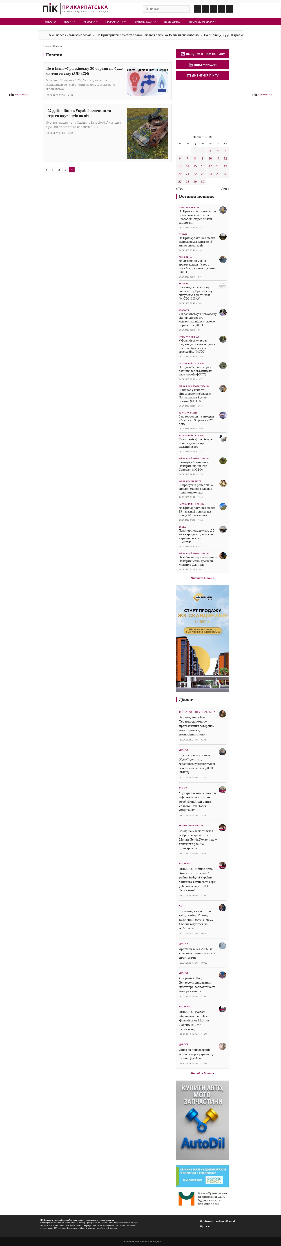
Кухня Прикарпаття (190, 481)
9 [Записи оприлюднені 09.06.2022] (202, 158)
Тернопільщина (144, 21)
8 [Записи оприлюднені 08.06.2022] (195, 158)
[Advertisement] (203, 106)
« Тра (179, 189)
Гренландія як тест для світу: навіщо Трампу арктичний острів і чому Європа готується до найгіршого (196, 919)
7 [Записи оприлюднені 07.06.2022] (187, 158)
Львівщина (172, 21)
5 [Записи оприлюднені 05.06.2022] (225, 151)
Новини (69, 21)
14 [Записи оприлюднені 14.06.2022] (187, 166)
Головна (50, 21)
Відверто (185, 863)
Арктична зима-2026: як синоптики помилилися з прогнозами (197, 953)
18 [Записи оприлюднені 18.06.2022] (217, 166)
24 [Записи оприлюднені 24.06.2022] (210, 174)
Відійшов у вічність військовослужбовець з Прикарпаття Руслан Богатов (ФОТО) (195, 395)
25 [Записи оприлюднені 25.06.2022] (217, 174)
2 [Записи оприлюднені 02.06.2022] (202, 151)
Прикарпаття (115, 21)
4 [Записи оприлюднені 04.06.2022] (218, 151)
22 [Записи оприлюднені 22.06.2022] (195, 174)
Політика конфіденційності (217, 1221)
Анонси (183, 283)
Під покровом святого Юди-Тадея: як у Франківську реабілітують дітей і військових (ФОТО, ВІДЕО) (197, 763)
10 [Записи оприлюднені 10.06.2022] (210, 158)
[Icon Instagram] (205, 9)
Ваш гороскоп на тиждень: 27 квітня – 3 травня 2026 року (197, 420)
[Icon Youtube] (229, 9)
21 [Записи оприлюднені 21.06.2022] (187, 174)
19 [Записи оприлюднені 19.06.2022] (225, 166)
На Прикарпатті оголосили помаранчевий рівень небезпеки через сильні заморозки (197, 217)
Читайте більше (202, 578)
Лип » (225, 189)
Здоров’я (184, 310)
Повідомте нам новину (203, 54)
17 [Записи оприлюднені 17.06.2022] (210, 166)
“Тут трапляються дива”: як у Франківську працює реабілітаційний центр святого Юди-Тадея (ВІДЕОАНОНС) (198, 801)
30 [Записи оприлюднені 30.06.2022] (202, 182)
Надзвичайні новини (192, 363)
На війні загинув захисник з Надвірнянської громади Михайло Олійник (198, 560)
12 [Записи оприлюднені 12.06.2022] (225, 158)
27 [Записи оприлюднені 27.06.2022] (180, 182)
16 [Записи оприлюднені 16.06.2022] (202, 166)
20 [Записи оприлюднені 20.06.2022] (180, 174)
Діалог (186, 699)
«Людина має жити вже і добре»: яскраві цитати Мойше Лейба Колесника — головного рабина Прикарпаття (198, 839)
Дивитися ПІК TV (202, 75)
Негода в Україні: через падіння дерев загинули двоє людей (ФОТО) (195, 370)
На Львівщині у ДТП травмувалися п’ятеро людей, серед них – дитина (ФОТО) (197, 266)
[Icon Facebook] (197, 9)
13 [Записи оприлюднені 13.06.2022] (180, 166)
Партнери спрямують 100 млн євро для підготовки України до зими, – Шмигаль (196, 536)
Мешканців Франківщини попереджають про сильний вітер (196, 443)
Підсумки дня (203, 65)
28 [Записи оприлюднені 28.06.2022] (187, 182)
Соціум (183, 234)
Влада (182, 527)
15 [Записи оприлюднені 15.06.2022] (195, 166)
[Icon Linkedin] (213, 9)
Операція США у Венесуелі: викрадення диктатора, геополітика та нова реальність (197, 985)
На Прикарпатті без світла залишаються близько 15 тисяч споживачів (154, 35)
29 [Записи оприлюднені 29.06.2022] (195, 182)
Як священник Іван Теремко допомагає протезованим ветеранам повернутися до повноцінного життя (197, 726)
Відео (183, 787)
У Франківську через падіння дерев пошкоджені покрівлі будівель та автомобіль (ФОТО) (197, 346)
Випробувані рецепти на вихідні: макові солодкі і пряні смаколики (196, 488)
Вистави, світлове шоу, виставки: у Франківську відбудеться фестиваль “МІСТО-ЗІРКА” (195, 293)
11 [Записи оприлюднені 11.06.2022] (217, 158)
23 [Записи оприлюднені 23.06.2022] (202, 174)
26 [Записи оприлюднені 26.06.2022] (225, 174)
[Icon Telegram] (221, 9)
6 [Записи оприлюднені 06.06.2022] (180, 158)
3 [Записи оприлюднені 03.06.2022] (210, 151)
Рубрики (90, 21)
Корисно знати (188, 413)
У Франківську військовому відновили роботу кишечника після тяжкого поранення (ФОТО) (198, 319)
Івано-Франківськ (189, 207)
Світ (182, 905)
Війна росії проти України (194, 386)
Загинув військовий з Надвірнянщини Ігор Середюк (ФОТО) (193, 465)
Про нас (205, 1226)
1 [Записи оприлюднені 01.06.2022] (195, 151)
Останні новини (196, 196)
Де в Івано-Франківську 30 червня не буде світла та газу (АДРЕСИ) (84, 71)
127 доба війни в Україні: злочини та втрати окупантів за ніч (78, 113)
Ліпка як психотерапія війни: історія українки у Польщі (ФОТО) (196, 1054)
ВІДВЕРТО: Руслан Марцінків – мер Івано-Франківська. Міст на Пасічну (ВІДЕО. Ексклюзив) (195, 1020)
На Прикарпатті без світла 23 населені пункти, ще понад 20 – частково (197, 511)
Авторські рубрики (202, 21)
